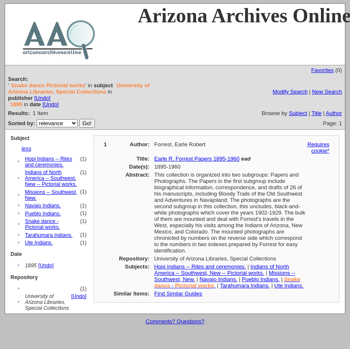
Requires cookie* (318, 147)
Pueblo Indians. (43, 214)
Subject (298, 113)
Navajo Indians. (43, 206)
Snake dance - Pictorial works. (42, 224)
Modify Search (289, 92)
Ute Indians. (39, 243)
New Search (327, 92)
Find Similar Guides (178, 293)
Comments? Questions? (174, 321)
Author (334, 113)
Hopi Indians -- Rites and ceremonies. (48, 162)
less (26, 148)
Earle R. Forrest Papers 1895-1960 (197, 159)
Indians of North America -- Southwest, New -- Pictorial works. (51, 178)
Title (317, 113)
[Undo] (42, 98)
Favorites (322, 70)
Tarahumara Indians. (49, 235)
